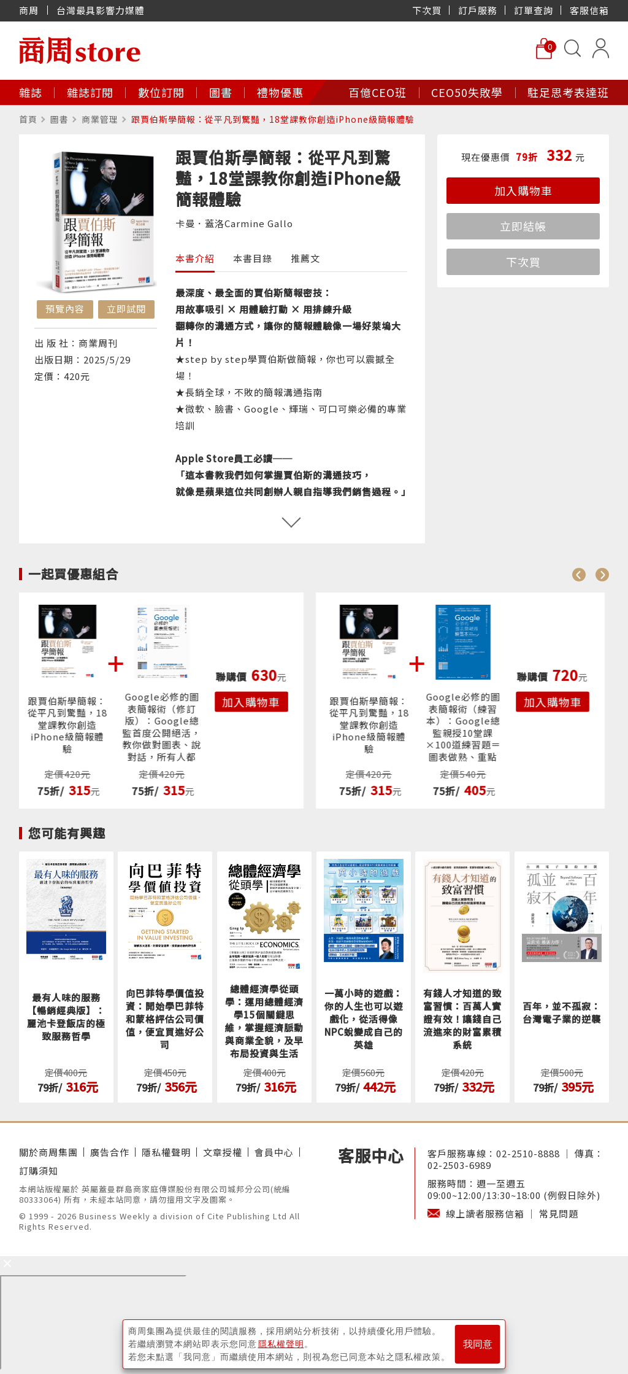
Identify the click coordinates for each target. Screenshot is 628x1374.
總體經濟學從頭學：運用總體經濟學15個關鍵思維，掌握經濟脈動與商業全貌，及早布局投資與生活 (264, 1021)
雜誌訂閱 (90, 92)
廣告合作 (109, 1152)
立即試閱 (126, 308)
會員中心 (274, 1152)
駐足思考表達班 (568, 92)
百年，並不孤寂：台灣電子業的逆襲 (562, 1012)
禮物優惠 (280, 92)
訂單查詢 (533, 10)
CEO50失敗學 (467, 92)
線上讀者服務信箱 (485, 1213)
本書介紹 (195, 258)
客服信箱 (589, 10)
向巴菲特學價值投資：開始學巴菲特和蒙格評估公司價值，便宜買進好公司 (165, 1019)
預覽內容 (65, 308)
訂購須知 (38, 1170)
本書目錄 (252, 258)
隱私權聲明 (166, 1152)
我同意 (477, 1344)
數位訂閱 (161, 92)
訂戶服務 (477, 10)
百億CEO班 (377, 92)
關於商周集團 (48, 1152)
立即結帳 (523, 226)
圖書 (220, 92)
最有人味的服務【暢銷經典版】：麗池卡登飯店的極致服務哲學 (66, 1016)
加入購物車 (523, 190)
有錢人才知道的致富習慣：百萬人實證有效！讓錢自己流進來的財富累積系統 (462, 1019)
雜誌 (30, 92)
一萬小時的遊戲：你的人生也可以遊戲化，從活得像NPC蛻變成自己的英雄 (363, 1019)
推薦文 (305, 258)
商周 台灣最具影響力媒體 (82, 10)
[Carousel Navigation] (590, 574)
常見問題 (558, 1213)
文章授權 (222, 1152)
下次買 (427, 10)
